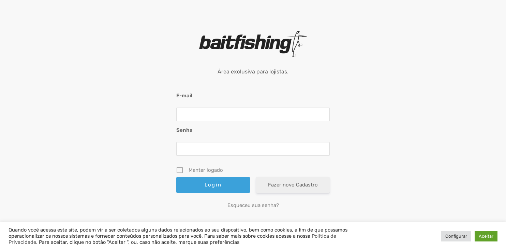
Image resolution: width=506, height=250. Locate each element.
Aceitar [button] (486, 236)
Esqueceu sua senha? (253, 205)
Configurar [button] (456, 236)
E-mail (184, 96)
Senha (184, 130)
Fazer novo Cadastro (293, 185)
